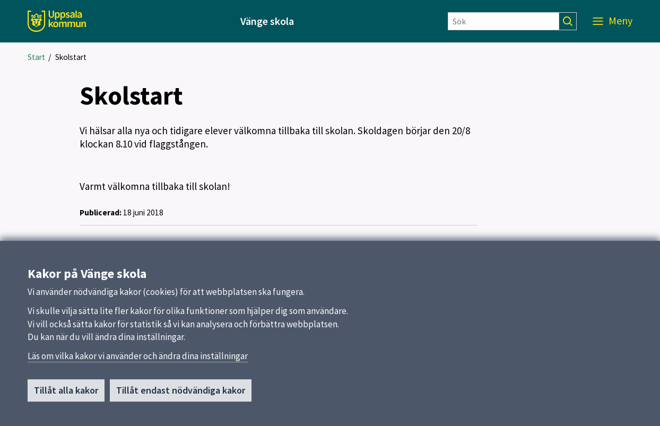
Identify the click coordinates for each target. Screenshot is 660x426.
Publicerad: (100, 212)
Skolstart (70, 57)
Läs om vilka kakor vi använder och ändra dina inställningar (138, 360)
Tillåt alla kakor (66, 394)
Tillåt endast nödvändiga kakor (180, 394)
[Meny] (612, 21)
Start (36, 57)
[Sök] (503, 21)
